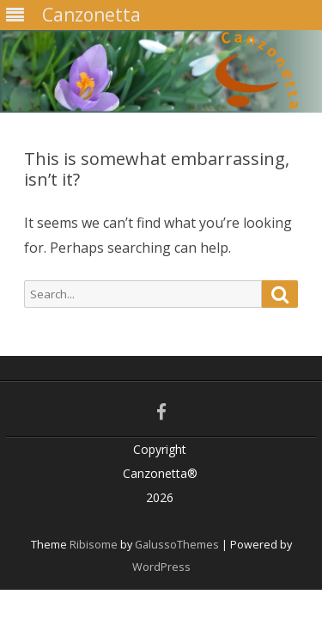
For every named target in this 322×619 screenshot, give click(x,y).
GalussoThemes (177, 544)
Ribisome (94, 544)
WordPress (161, 567)
